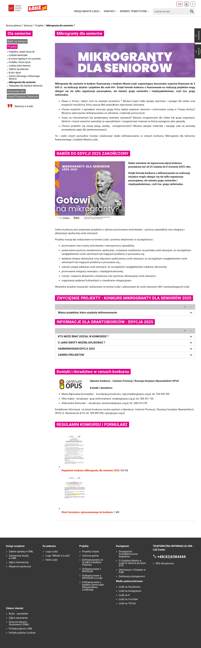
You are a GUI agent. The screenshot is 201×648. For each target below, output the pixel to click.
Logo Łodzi (51, 551)
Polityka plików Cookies (22, 632)
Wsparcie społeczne (20, 566)
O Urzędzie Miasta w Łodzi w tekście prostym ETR (132, 563)
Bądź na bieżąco (17, 41)
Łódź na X (124, 595)
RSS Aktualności (165, 563)
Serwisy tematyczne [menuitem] (133, 11)
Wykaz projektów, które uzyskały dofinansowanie (125, 312)
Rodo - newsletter (18, 613)
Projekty (39, 25)
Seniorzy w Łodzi (23, 106)
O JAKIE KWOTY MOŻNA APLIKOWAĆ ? (125, 342)
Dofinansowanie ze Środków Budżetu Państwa (92, 562)
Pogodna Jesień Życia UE (22, 51)
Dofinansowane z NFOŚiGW (91, 570)
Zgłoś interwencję (19, 562)
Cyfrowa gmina (90, 555)
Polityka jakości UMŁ (20, 628)
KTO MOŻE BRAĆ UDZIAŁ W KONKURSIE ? (125, 336)
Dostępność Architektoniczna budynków (128, 554)
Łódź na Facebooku (129, 586)
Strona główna (13, 25)
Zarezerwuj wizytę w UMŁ (19, 556)
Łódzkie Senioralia (18, 55)
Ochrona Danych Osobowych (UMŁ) (19, 623)
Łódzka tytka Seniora (20, 65)
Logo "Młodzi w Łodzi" (57, 555)
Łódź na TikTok (127, 603)
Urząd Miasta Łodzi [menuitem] (86, 11)
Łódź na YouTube (128, 599)
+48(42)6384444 (171, 556)
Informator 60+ (16, 91)
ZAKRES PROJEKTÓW (125, 354)
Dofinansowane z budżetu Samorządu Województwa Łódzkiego (93, 586)
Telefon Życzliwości (19, 69)
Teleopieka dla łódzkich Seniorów (25, 85)
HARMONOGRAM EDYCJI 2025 (125, 348)
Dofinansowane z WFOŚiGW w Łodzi (92, 576)
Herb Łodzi (51, 559)
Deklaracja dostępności (132, 576)
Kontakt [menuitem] (109, 11)
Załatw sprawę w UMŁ (21, 551)
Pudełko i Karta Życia (20, 62)
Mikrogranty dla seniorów (59, 25)
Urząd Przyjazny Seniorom (22, 96)
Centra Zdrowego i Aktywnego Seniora (24, 77)
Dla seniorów (19, 33)
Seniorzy (28, 25)
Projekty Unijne (90, 551)
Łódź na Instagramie (130, 590)
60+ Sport (16, 72)
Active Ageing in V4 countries (26, 58)
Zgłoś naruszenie (18, 618)
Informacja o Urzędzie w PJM (132, 570)
